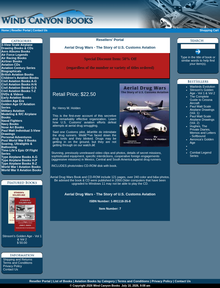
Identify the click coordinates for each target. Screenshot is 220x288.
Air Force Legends (14, 54)
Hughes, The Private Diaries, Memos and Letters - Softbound (203, 131)
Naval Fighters (11, 120)
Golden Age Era (12, 101)
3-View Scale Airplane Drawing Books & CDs (17, 46)
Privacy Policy (12, 266)
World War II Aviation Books (21, 170)
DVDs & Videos (12, 94)
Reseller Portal (21, 30)
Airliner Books (11, 61)
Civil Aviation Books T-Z (18, 91)
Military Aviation (12, 110)
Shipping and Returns (17, 259)
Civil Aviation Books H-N (19, 84)
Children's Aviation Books (20, 77)
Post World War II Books (18, 140)
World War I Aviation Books (21, 166)
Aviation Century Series (18, 68)
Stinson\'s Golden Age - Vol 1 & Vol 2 (202, 91)
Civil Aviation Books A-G (19, 81)
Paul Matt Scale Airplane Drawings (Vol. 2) (202, 119)
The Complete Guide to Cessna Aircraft (201, 100)
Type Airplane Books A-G (19, 157)
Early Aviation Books (16, 97)
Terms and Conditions (17, 262)
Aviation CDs (10, 64)
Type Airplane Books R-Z (19, 163)
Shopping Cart (209, 30)
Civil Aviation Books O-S (19, 87)
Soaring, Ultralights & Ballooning (16, 145)
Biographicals (11, 71)
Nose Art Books (12, 127)
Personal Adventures (16, 137)
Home (5, 30)
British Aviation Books (17, 74)
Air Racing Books (14, 58)
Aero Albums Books (15, 51)
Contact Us (40, 30)
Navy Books (10, 124)
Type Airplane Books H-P (19, 160)
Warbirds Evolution (202, 86)
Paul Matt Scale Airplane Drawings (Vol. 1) (202, 110)
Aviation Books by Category (94, 281)
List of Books (62, 281)
